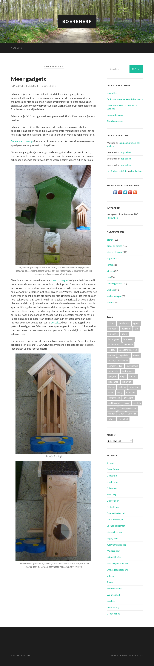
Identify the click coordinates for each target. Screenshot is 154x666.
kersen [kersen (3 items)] (132, 376)
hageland (111, 258)
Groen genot (113, 613)
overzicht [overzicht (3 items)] (128, 397)
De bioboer (113, 500)
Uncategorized (114, 283)
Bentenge (112, 475)
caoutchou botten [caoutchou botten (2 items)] (128, 350)
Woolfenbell (113, 594)
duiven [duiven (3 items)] (136, 355)
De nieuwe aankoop (21, 141)
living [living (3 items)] (119, 392)
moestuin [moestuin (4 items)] (130, 392)
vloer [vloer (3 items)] (121, 413)
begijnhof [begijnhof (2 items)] (126, 328)
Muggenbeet (113, 550)
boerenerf (32, 86)
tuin (109, 277)
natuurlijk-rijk (114, 557)
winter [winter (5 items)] (111, 419)
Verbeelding (113, 607)
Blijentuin (112, 488)
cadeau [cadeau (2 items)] (111, 350)
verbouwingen (114, 296)
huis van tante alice (116, 544)
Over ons (16, 48)
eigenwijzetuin (114, 532)
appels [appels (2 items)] (136, 323)
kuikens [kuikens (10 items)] (122, 387)
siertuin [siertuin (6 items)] (137, 403)
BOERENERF (77, 21)
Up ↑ (141, 655)
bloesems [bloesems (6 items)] (113, 334)
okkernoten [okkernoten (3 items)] (114, 397)
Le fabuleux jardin (116, 525)
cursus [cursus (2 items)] (111, 355)
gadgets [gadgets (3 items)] (112, 376)
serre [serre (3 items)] (126, 403)
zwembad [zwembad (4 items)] (123, 419)
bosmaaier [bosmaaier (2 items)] (128, 339)
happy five (112, 538)
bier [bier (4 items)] (137, 328)
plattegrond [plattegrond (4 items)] (114, 403)
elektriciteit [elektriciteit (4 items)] (132, 366)
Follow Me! (113, 217)
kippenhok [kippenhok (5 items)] (113, 382)
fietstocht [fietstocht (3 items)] (113, 371)
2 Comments (49, 86)
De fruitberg (113, 506)
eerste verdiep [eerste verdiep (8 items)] (115, 366)
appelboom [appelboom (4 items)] (124, 323)
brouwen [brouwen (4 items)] (128, 344)
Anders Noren (128, 655)
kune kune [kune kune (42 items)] (135, 387)
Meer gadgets (29, 78)
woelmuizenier (114, 588)
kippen (110, 271)
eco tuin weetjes (115, 519)
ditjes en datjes (114, 245)
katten (110, 264)
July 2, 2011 (17, 86)
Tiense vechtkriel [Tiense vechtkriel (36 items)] (128, 408)
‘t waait (110, 462)
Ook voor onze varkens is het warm (125, 99)
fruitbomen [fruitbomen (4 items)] (127, 371)
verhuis (110, 302)
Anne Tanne (113, 469)
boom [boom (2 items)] (124, 334)
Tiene (110, 582)
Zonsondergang (115, 114)
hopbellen (112, 92)
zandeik (111, 601)
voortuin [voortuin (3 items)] (132, 413)
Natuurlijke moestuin (117, 563)
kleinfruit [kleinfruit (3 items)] (126, 382)
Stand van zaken (115, 121)
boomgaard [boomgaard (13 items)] (113, 339)
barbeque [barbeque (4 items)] (113, 328)
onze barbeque (59, 280)
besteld (55, 322)
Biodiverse (112, 481)
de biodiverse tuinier (117, 171)
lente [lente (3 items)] (110, 392)
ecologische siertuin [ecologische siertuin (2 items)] (118, 360)
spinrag (110, 576)
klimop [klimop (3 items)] (111, 387)
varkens (111, 289)
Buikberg (112, 494)
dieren (110, 239)
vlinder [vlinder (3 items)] (111, 413)
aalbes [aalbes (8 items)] (111, 323)
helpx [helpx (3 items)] (122, 376)
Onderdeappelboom (117, 569)
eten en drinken (114, 252)
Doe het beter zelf (116, 513)
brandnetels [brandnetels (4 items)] (114, 344)
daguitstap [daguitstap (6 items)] (124, 355)
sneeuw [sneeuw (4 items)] (112, 408)
